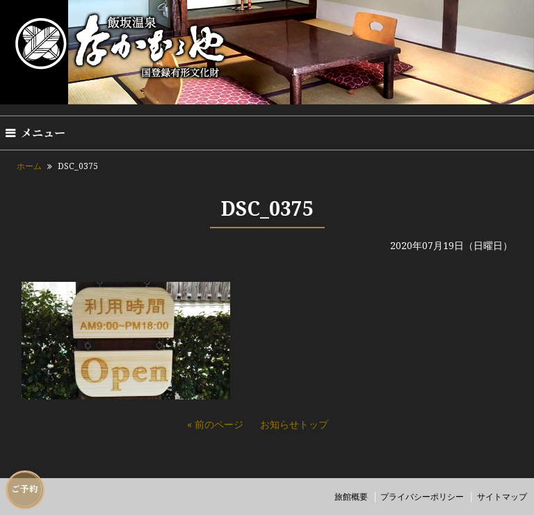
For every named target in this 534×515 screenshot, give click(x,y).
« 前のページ (215, 424)
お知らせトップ (294, 424)
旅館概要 (351, 496)
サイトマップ (502, 496)
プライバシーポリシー (422, 496)
